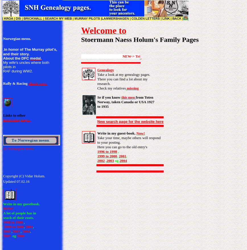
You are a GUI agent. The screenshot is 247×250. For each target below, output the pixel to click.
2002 (7, 231)
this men (129, 97)
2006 (20, 236)
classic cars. (37, 83)
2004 (26, 231)
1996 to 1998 (13, 222)
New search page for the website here (130, 121)
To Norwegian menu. (18, 149)
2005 (7, 236)
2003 (16, 231)
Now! (140, 133)
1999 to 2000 (14, 227)
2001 (29, 227)
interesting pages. (17, 120)
